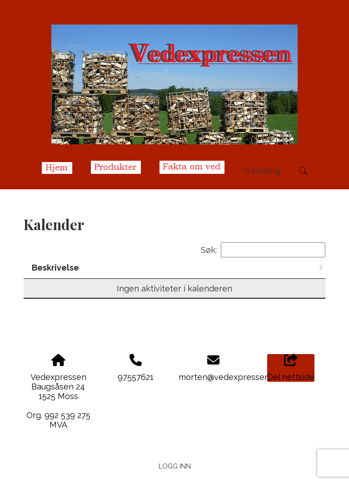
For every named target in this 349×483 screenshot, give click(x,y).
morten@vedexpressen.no (230, 377)
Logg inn (175, 466)
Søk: (263, 249)
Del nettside (290, 368)
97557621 (136, 377)
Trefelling (261, 171)
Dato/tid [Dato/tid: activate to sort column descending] (50, 267)
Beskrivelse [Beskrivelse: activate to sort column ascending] (109, 267)
